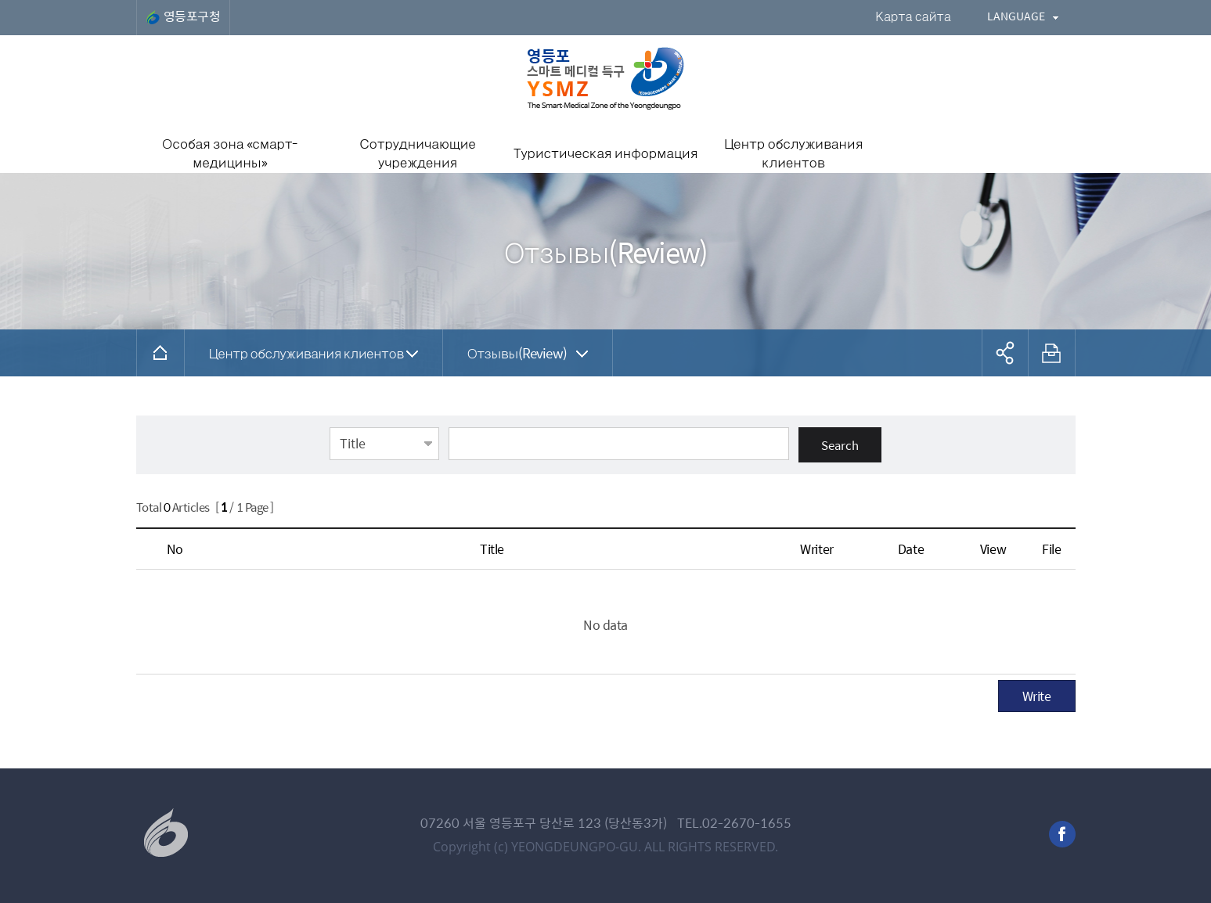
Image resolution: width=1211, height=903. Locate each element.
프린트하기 (1052, 352)
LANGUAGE (1016, 15)
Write (1036, 695)
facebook (1062, 834)
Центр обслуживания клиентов (306, 352)
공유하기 (1005, 352)
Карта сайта (912, 16)
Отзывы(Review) (517, 352)
